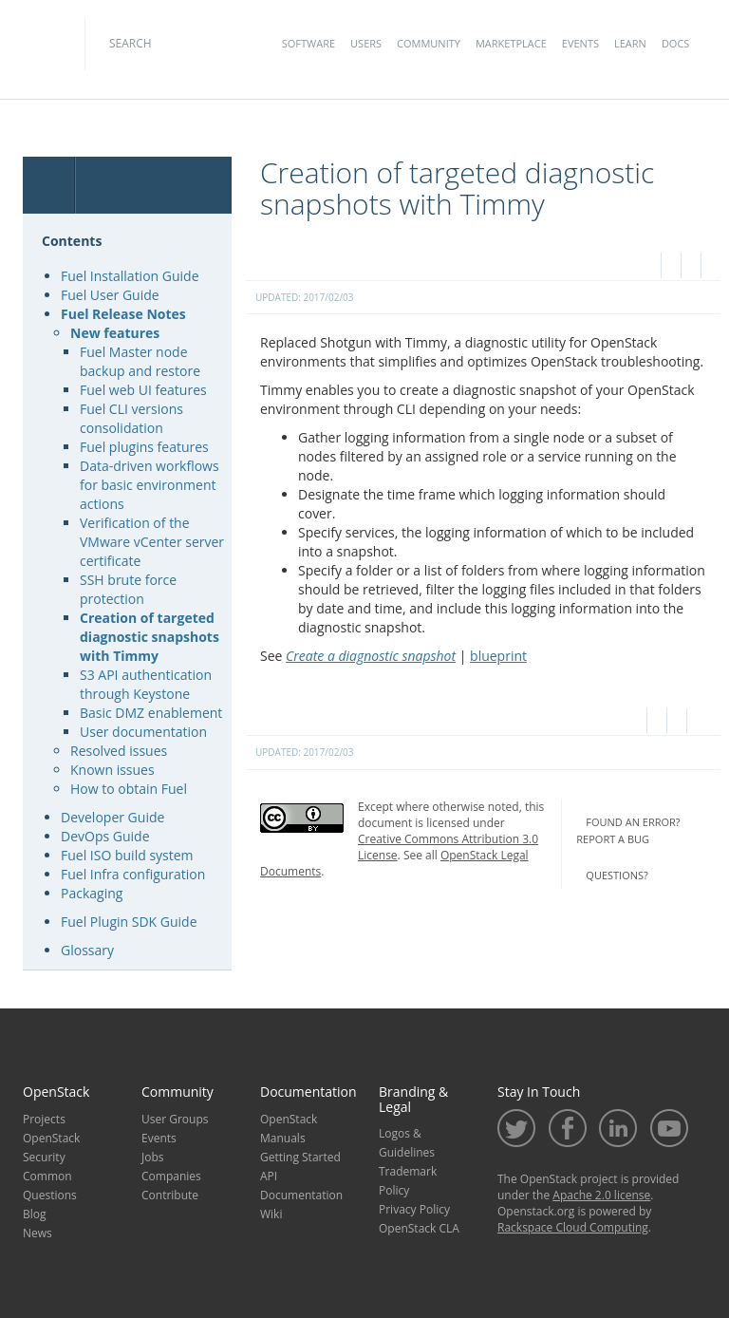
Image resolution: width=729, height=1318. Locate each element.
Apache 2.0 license (601, 1195)
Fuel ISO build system (127, 855)
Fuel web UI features (143, 390)
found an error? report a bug (628, 831)
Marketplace (511, 43)
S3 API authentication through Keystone (146, 684)
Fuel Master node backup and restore (140, 361)
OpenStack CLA (419, 1228)
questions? (616, 875)
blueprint (498, 656)
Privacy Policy (414, 1209)
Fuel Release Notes (123, 314)
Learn (630, 43)
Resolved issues (118, 751)
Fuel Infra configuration (133, 874)
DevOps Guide (105, 836)
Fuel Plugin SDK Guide (129, 922)
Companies (171, 1176)
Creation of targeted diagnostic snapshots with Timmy (149, 637)
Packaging (91, 893)
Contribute (169, 1195)
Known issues (112, 770)
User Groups (175, 1119)
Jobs (152, 1157)
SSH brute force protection (128, 589)
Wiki (271, 1214)
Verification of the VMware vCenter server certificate (152, 542)
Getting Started (300, 1157)
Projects (44, 1119)
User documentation (143, 732)
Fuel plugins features (144, 447)
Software (308, 43)
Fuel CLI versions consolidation (131, 418)
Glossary (87, 950)
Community (428, 43)
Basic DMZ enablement (151, 713)
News (37, 1233)
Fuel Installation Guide (130, 276)
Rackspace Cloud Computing (572, 1227)
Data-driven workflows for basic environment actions (149, 485)
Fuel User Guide (110, 295)
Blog (35, 1214)
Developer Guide (112, 817)
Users (366, 43)
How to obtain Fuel (128, 789)
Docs (676, 43)
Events (580, 43)
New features (114, 333)
